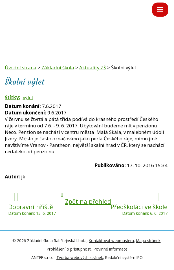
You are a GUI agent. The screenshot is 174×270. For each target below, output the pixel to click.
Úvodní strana (20, 67)
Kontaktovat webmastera (111, 240)
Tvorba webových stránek (79, 257)
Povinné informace (110, 249)
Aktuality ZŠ (92, 67)
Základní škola (57, 67)
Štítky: (12, 97)
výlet (28, 97)
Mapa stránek (148, 240)
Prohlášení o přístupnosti (69, 249)
